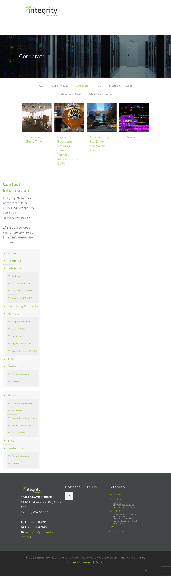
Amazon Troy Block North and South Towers (99, 145)
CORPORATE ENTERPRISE (124, 516)
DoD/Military (118, 525)
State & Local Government (24, 352)
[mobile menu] (145, 9)
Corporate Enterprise (22, 323)
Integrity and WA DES (22, 299)
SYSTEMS (117, 504)
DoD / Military (18, 330)
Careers (15, 383)
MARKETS (115, 512)
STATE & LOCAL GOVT (123, 520)
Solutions (14, 269)
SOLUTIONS (116, 500)
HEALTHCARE (119, 518)
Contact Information (21, 376)
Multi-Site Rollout (123, 86)
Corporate (82, 86)
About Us (14, 262)
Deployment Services (22, 292)
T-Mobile (128, 139)
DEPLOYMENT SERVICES (124, 509)
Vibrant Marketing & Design (86, 564)
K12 (100, 86)
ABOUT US (115, 495)
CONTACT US (116, 533)
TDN (10, 360)
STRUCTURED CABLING (123, 506)
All (37, 86)
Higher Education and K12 (24, 345)
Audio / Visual (57, 86)
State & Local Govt (67, 95)
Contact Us (15, 368)
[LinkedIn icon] (146, 572)
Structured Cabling (103, 95)
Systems (16, 277)
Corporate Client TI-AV (34, 141)
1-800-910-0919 (19, 229)
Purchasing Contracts (22, 308)
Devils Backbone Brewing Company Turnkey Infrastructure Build (67, 152)
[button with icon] (69, 497)
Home (11, 255)
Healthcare (17, 337)
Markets (13, 315)
